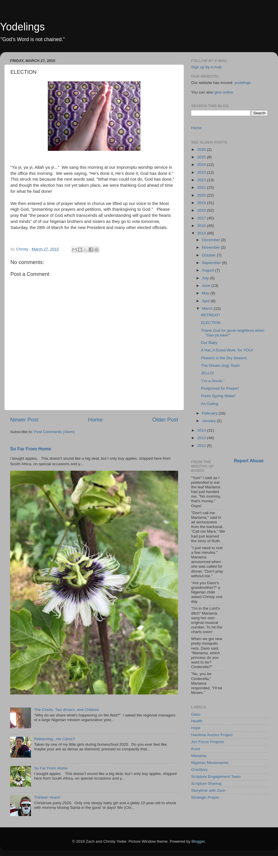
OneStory (199, 769)
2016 (202, 225)
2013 (202, 438)
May (206, 293)
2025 (202, 157)
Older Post (165, 420)
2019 (202, 203)
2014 (202, 430)
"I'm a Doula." (212, 381)
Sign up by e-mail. (206, 67)
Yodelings (22, 27)
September (212, 263)
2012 (202, 445)
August (208, 270)
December (211, 240)
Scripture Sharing (206, 783)
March (208, 308)
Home (95, 420)
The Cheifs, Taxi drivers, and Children (66, 709)
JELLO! (207, 373)
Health (196, 721)
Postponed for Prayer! (220, 388)
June (206, 285)
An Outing (209, 404)
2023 (202, 172)
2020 (202, 195)
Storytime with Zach (208, 790)
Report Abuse (249, 460)
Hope (195, 728)
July (206, 278)
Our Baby (209, 342)
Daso (195, 714)
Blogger (198, 841)
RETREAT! (210, 315)
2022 (202, 180)
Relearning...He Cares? (54, 739)
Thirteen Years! (47, 797)
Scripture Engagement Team (216, 776)
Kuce (195, 749)
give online (224, 92)
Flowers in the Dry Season (224, 358)
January (209, 421)
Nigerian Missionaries (209, 762)
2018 (202, 210)
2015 (202, 233)
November (211, 247)
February (210, 413)
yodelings (242, 82)
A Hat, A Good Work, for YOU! (227, 350)
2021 (202, 187)
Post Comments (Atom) (54, 432)
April (206, 301)
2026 (202, 149)
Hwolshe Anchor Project (212, 735)
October (209, 255)
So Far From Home (30, 448)
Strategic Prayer (205, 797)
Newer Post (24, 420)
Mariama (198, 756)
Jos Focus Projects (207, 742)
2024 (202, 164)
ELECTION (211, 322)
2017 (202, 218)
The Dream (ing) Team (220, 365)
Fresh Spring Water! (218, 396)
